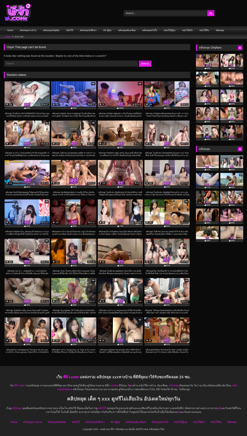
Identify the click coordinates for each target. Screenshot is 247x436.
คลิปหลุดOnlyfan (51, 30)
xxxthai (114, 385)
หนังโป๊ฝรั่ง (187, 30)
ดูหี (219, 408)
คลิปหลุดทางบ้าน (28, 30)
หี (128, 385)
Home (10, 30)
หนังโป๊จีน (204, 30)
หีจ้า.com (71, 377)
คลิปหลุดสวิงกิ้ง (149, 30)
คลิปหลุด (174, 385)
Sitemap (220, 30)
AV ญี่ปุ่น (107, 30)
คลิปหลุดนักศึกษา (88, 30)
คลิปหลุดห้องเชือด (127, 30)
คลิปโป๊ (69, 30)
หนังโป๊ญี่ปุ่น (169, 30)
